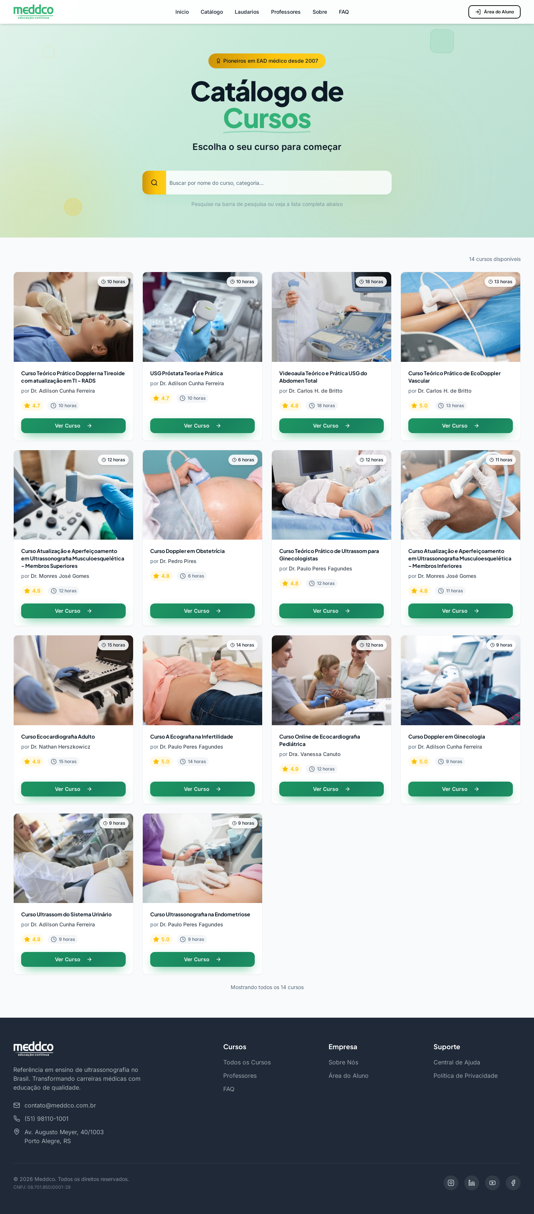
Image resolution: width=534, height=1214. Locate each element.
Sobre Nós (343, 1062)
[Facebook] (513, 1182)
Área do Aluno (494, 12)
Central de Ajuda (457, 1062)
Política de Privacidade (466, 1075)
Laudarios (247, 12)
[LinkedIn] (471, 1182)
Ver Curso (73, 425)
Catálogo (212, 12)
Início (182, 12)
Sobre (320, 12)
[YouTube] (492, 1182)
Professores (286, 12)
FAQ (344, 12)
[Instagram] (451, 1182)
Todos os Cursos (247, 1062)
